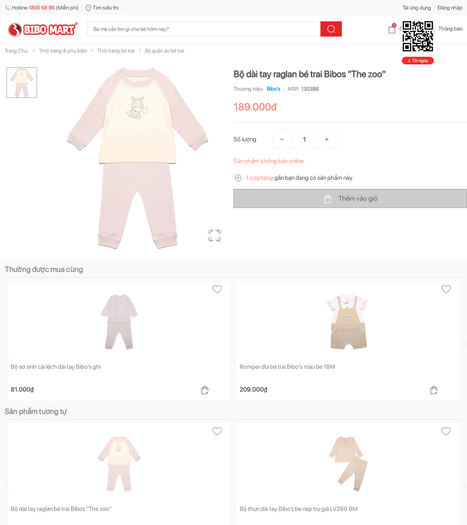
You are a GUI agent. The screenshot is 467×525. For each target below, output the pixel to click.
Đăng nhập (450, 8)
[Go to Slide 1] (21, 82)
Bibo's (272, 89)
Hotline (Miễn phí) (42, 8)
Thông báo (444, 29)
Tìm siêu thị (102, 8)
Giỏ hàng (403, 29)
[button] (138, 158)
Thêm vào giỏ (350, 198)
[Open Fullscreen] (214, 234)
